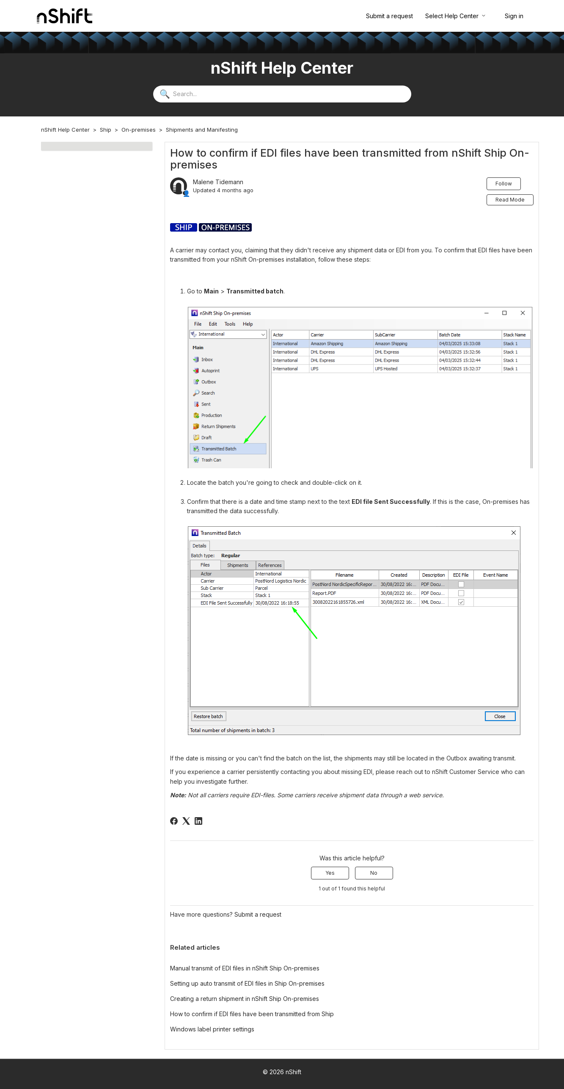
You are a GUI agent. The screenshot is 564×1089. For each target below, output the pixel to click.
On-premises (138, 129)
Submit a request (389, 15)
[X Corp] (186, 821)
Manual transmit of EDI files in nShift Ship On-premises (244, 968)
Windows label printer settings (212, 1029)
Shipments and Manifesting (202, 129)
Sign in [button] (514, 15)
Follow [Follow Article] (503, 183)
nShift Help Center (65, 129)
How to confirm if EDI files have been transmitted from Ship (252, 1013)
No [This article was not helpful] (373, 873)
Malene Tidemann (218, 181)
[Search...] (282, 94)
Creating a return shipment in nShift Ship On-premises (244, 998)
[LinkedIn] (198, 821)
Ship (105, 129)
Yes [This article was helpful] (330, 873)
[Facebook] (174, 821)
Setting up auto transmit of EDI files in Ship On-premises (247, 983)
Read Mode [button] (510, 199)
